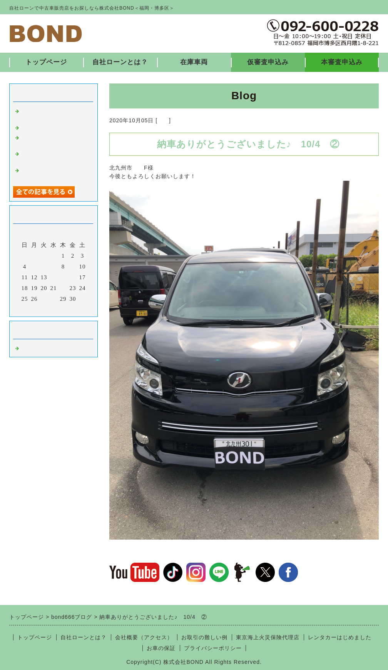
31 (82, 299)
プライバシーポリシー (213, 648)
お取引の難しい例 (204, 637)
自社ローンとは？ (120, 62)
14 (53, 277)
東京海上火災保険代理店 (267, 637)
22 (63, 288)
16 (73, 277)
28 (53, 299)
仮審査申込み (268, 62)
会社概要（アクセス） (144, 637)
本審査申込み (342, 62)
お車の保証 (161, 648)
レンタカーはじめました (339, 637)
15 (63, 277)
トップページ (46, 62)
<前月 (37, 309)
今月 (53, 309)
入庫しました (39, 127)
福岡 (163, 120)
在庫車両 (194, 62)
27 (44, 299)
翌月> (69, 309)
